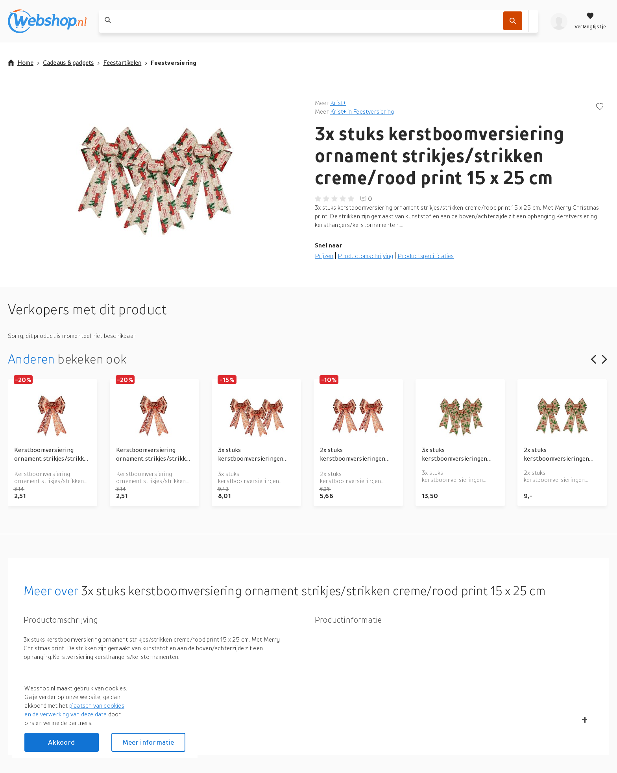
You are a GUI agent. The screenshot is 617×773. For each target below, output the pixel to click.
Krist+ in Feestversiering (362, 111)
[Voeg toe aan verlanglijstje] (599, 107)
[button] (155, 177)
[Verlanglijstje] (590, 21)
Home (20, 62)
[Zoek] (512, 20)
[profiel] (558, 21)
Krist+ (338, 102)
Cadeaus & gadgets (68, 62)
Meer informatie (148, 742)
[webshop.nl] (47, 21)
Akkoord (61, 742)
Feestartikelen (122, 62)
